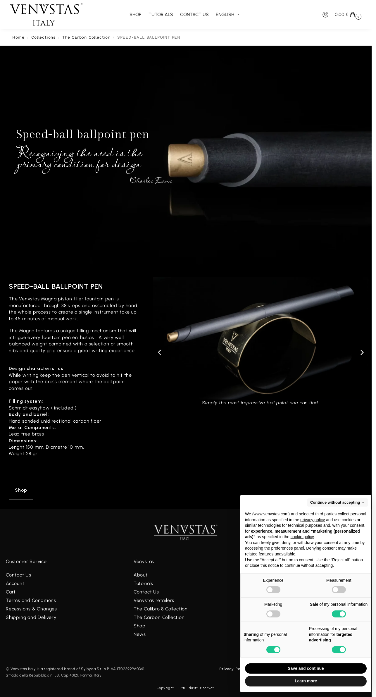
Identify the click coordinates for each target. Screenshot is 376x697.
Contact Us (18, 575)
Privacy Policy (233, 669)
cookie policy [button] (302, 536)
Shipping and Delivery (31, 617)
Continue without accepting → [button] (337, 502)
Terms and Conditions (31, 600)
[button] (349, 14)
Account (15, 583)
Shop (140, 626)
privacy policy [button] (312, 519)
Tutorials (143, 583)
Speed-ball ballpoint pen (56, 286)
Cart (11, 592)
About (141, 575)
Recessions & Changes (31, 609)
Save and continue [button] (306, 668)
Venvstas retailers (154, 600)
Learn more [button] (306, 681)
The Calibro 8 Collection (161, 609)
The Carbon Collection (86, 37)
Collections (43, 37)
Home (18, 37)
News (140, 634)
